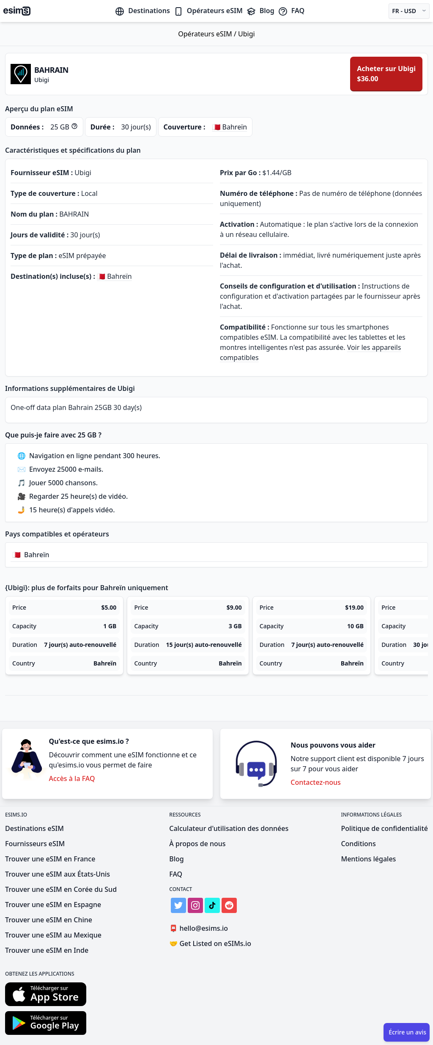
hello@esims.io (200, 928)
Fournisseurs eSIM (35, 843)
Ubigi (246, 33)
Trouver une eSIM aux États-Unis (57, 874)
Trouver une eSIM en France (50, 859)
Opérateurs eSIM (208, 10)
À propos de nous (197, 843)
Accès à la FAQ (72, 778)
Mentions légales (368, 859)
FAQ (291, 10)
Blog (260, 10)
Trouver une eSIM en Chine (48, 919)
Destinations (142, 10)
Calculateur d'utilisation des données (228, 828)
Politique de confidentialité (384, 828)
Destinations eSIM (34, 828)
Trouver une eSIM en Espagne (53, 904)
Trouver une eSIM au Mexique (53, 935)
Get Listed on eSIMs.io (210, 943)
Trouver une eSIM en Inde (46, 950)
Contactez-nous (315, 782)
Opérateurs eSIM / (208, 33)
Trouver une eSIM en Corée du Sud (61, 889)
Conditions (358, 843)
